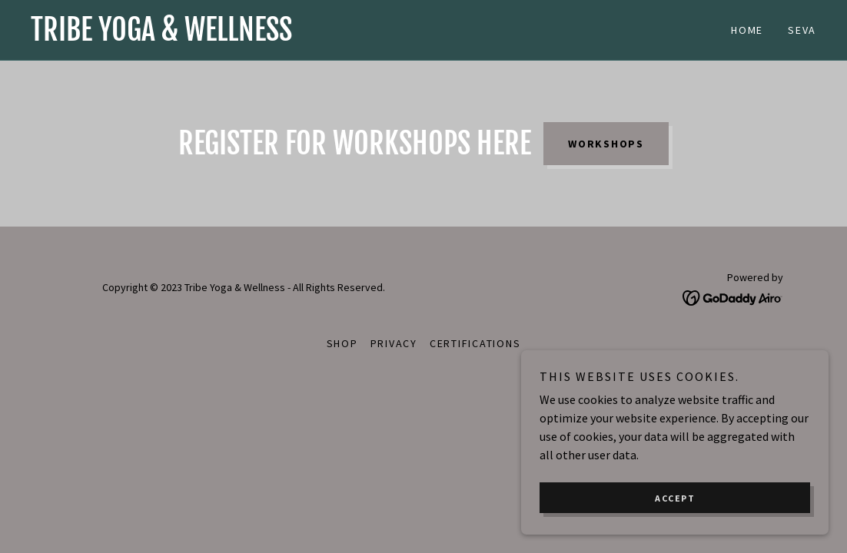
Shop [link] (342, 343)
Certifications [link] (475, 343)
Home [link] (747, 30)
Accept (675, 498)
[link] (227, 36)
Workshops (606, 144)
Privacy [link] (393, 343)
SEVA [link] (802, 30)
